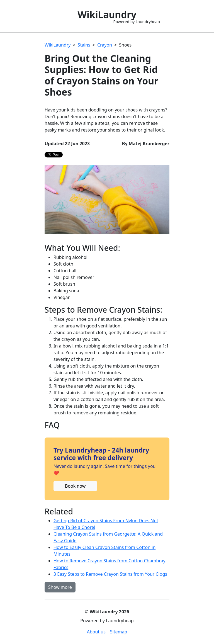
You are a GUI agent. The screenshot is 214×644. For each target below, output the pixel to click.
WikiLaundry (57, 45)
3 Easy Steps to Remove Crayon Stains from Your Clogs (110, 574)
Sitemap (118, 632)
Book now (75, 486)
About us (96, 632)
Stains (84, 45)
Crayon (104, 45)
